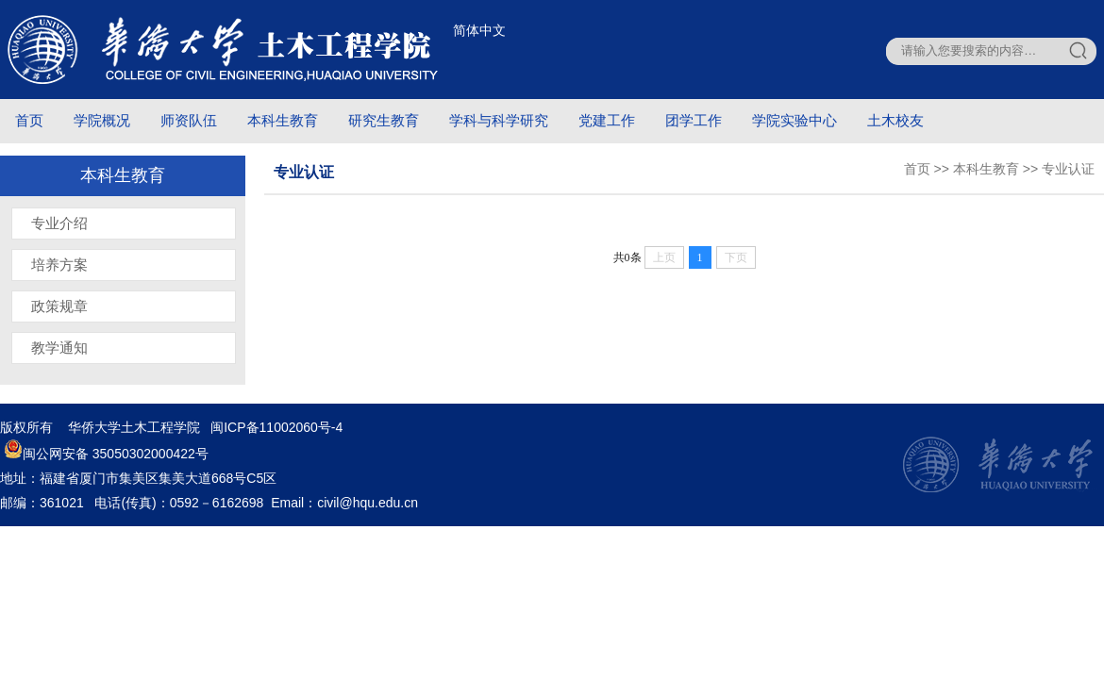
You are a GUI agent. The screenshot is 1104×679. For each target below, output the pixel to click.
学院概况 (102, 120)
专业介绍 (59, 223)
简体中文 (479, 30)
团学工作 (693, 120)
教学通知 (59, 348)
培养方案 (59, 265)
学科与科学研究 (498, 120)
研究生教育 (383, 120)
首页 (29, 120)
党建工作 (606, 120)
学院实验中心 (794, 120)
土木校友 (895, 120)
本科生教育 (282, 120)
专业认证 (1068, 168)
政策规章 (59, 306)
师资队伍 (188, 120)
